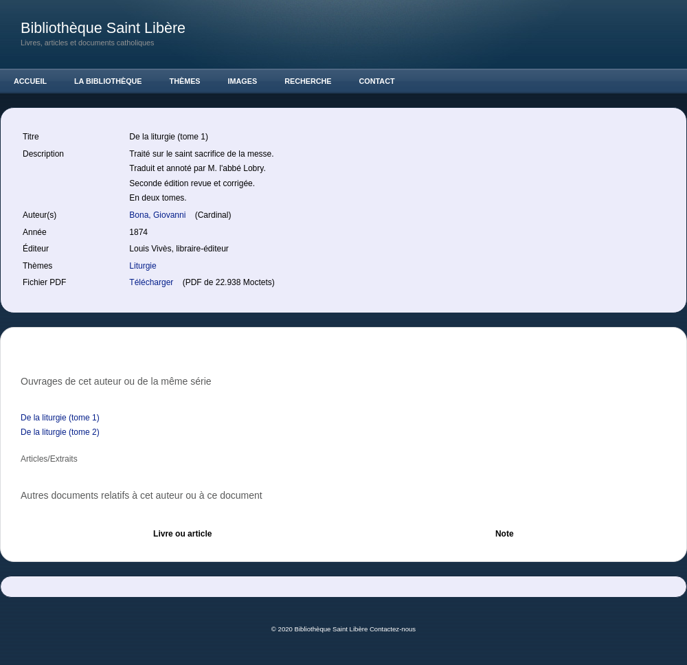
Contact (377, 81)
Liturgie (142, 266)
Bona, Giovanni (158, 215)
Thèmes (185, 81)
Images (243, 81)
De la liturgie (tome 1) (60, 417)
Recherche (307, 81)
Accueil (30, 81)
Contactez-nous (393, 629)
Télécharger (152, 282)
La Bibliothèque (108, 81)
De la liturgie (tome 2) (60, 432)
